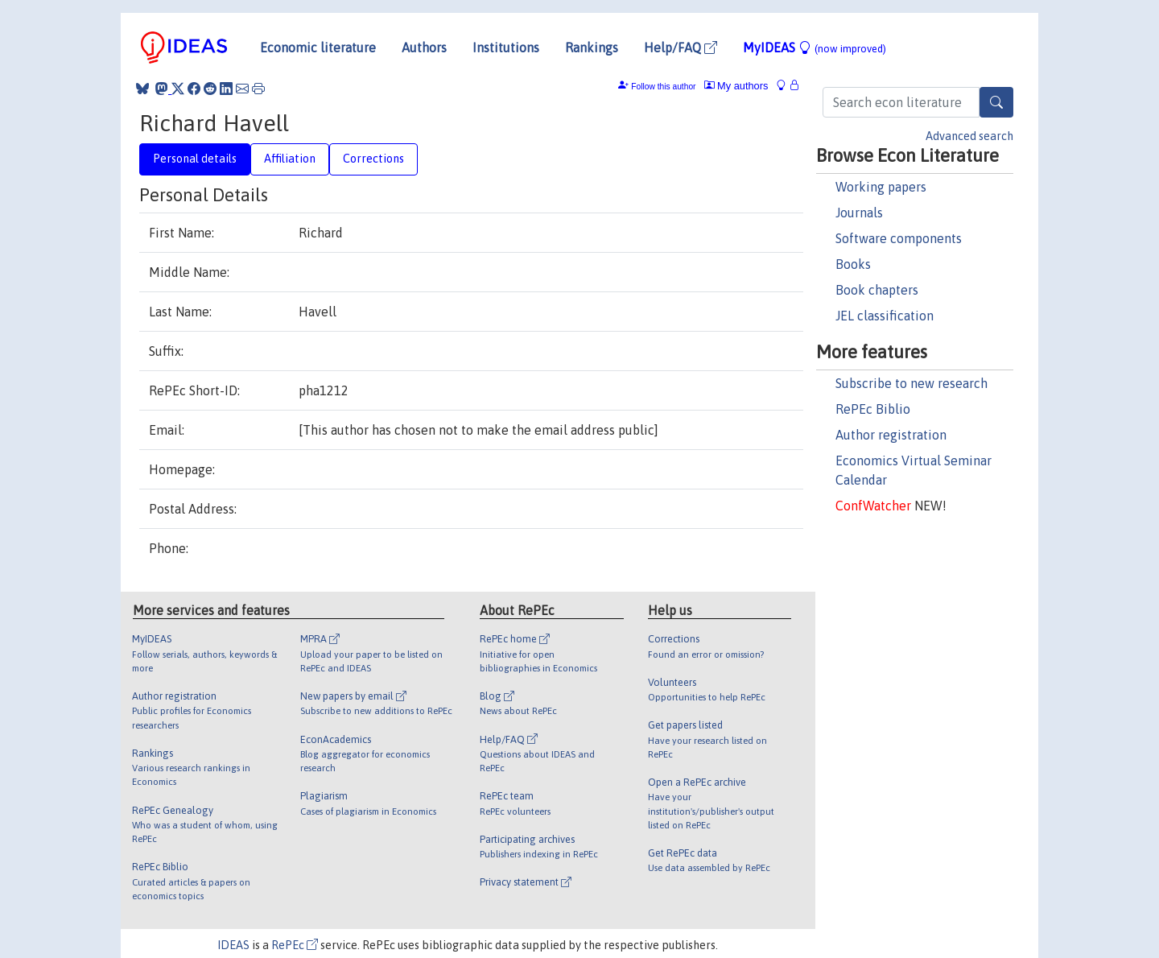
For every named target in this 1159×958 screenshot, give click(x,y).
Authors (424, 47)
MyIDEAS (814, 47)
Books (853, 264)
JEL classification (884, 315)
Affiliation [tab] (290, 158)
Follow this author (663, 86)
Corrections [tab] (373, 158)
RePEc (294, 945)
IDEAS (233, 945)
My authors (736, 86)
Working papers (880, 187)
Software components (898, 238)
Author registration (891, 434)
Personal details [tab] (195, 158)
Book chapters (876, 290)
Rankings (591, 47)
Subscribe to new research (911, 383)
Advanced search (969, 136)
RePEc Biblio (872, 409)
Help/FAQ (680, 47)
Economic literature (318, 47)
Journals (859, 212)
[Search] (996, 102)
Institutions (505, 47)
